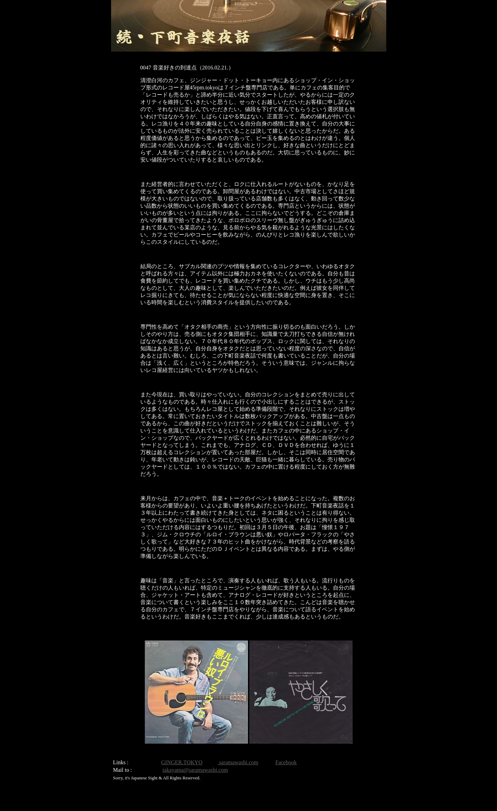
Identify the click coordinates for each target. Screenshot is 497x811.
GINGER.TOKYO (182, 762)
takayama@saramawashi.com (195, 770)
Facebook (286, 762)
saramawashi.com (238, 762)
